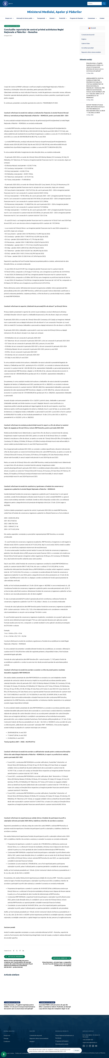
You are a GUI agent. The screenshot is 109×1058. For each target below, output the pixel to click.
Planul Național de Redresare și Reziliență (64, 1037)
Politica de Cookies (9, 1053)
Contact (102, 18)
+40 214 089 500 (88, 1039)
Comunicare (92, 18)
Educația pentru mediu (61, 1044)
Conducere (7, 1041)
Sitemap (6, 1038)
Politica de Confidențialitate (23, 1053)
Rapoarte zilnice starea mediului (39, 1038)
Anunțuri (32, 1041)
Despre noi (9, 18)
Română (92, 28)
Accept (77, 1050)
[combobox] (94, 3)
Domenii (53, 18)
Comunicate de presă (12, 26)
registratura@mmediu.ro (90, 1042)
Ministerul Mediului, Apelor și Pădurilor (54, 11)
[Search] (104, 3)
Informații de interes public (25, 18)
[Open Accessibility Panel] (4, 1054)
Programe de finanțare (77, 18)
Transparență (42, 18)
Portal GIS (63, 18)
